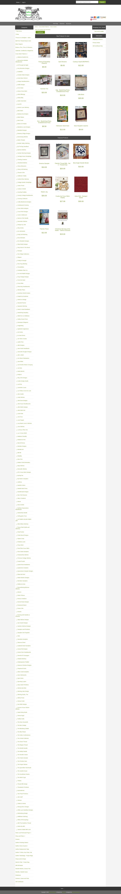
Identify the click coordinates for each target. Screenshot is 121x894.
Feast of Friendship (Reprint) (44, 62)
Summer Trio (44, 89)
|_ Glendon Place (20, 289)
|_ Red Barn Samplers (21, 580)
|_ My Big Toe (19, 475)
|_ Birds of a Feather (21, 123)
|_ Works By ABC (20, 826)
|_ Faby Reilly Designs (22, 244)
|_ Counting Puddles (21, 192)
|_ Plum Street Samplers (22, 551)
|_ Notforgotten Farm (21, 516)
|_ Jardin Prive (20, 342)
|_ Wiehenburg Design (22, 813)
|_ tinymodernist (20, 790)
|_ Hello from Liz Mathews (22, 315)
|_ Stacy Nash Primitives (22, 684)
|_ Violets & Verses (21, 803)
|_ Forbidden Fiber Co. (22, 270)
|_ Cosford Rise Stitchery (22, 179)
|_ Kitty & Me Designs (21, 377)
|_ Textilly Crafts (20, 718)
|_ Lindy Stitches (20, 397)
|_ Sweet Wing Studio (21, 712)
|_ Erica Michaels (20, 237)
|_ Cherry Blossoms (21, 166)
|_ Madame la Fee (20, 439)
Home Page (55, 23)
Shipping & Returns (98, 39)
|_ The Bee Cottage (21, 725)
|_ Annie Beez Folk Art (21, 78)
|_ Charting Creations (21, 159)
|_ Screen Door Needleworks (23, 652)
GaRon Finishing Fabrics (22, 842)
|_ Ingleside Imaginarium (22, 328)
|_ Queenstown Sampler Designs (24, 571)
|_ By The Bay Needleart (22, 146)
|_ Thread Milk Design (21, 784)
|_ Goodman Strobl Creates (23, 293)
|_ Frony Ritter (19, 283)
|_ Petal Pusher (20, 532)
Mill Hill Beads (19, 865)
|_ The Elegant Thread (22, 745)
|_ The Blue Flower (21, 731)
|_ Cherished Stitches (21, 162)
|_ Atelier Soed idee (21, 101)
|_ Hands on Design (21, 299)
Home (18, 2)
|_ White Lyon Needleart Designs (24, 810)
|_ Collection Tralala (21, 175)
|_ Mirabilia (19, 456)
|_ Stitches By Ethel (21, 688)
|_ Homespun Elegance (22, 322)
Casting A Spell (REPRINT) (81, 61)
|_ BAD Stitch (19, 110)
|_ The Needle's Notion (22, 754)
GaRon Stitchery (52, 892)
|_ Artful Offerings (20, 94)
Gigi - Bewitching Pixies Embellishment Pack (63, 90)
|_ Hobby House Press (22, 319)
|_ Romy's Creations (21, 598)
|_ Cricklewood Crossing (22, 205)
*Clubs (17, 34)
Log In (23, 2)
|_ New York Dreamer (21, 495)
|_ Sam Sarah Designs (22, 622)
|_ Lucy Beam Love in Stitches (24, 423)
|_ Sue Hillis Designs (21, 704)
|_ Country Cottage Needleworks (24, 195)
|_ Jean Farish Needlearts (22, 348)
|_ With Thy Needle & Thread (23, 823)
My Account (68, 23)
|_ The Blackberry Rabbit (22, 728)
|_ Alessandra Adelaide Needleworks (22, 61)
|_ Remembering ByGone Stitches (22, 588)
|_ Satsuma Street (20, 642)
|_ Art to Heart (19, 87)
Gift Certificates (19, 881)
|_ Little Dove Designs (21, 400)
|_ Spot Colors (19, 678)
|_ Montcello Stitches (21, 469)
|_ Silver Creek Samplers (22, 671)
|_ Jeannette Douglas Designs (24, 351)
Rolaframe (18, 875)
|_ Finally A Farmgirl (21, 260)
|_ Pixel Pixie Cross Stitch (22, 548)
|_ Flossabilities (20, 267)
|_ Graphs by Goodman (22, 296)
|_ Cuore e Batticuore (21, 214)
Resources (62, 23)
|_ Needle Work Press (21, 488)
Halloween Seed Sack (62, 126)
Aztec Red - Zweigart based (81, 196)
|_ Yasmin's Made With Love (23, 829)
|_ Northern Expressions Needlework (22, 508)
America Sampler (44, 163)
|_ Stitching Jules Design (22, 691)
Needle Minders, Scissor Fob (23, 868)
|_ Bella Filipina (20, 117)
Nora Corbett (53, 26)
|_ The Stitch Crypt (21, 777)
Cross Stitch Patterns (44, 26)
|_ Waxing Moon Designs (22, 806)
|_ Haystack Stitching (21, 306)
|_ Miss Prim (19, 459)
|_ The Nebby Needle (21, 751)
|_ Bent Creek (19, 120)
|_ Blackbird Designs (21, 130)
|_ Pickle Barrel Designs (22, 535)
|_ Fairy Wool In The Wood (23, 247)
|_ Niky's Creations (21, 498)
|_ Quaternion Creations (22, 567)
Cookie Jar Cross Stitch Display (63, 196)
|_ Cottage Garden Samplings (23, 182)
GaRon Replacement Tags (22, 849)
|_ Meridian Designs (21, 446)
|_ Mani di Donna (20, 443)
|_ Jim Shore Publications (22, 358)
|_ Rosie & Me (19, 608)
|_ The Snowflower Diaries (23, 774)
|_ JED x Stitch (20, 355)
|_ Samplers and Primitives (23, 629)
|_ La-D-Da (19, 384)
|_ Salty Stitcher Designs (22, 619)
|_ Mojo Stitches (20, 465)
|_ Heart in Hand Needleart (23, 309)
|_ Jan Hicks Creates (21, 338)
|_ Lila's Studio (20, 394)
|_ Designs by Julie (21, 224)
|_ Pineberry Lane (20, 541)
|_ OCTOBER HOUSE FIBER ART (23, 520)
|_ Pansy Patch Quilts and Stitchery (22, 528)
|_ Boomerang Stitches (22, 136)
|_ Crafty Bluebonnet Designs (23, 201)
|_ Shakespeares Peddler (22, 662)
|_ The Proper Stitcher (21, 764)
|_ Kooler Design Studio (22, 381)
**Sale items (19, 31)
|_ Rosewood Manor (21, 605)
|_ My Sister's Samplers (22, 478)
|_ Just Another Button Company (24, 364)
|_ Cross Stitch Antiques (22, 208)
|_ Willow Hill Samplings (22, 819)
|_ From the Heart (20, 280)
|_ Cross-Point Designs (22, 211)
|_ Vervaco (19, 800)
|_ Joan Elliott (19, 361)
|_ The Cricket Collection (22, 738)
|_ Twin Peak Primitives (22, 793)
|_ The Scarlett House (21, 771)
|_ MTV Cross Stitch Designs (23, 472)
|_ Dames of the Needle (22, 218)
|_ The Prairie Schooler (22, 758)
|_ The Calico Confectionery (23, 735)
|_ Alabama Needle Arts (22, 57)
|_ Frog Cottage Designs (22, 276)
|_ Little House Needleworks (23, 403)
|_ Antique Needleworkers (22, 81)
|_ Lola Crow (19, 416)
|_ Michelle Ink (20, 449)
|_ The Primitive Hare (21, 761)
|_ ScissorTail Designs (21, 649)
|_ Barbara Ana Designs (22, 114)
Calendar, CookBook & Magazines (24, 50)
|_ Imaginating (19, 325)
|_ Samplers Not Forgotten (23, 632)
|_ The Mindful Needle (21, 748)
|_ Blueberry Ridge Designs (23, 133)
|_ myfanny (19, 482)
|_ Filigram (19, 257)
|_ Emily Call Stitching (21, 234)
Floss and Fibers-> (20, 836)
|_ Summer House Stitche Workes (22, 708)
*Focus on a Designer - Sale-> (23, 37)
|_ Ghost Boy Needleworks (23, 286)
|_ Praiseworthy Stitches (22, 554)
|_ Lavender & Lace (21, 387)
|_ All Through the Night (22, 65)
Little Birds (81, 94)
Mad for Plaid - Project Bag (22, 862)
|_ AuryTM (18, 104)
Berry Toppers (19, 44)
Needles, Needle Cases (22, 872)
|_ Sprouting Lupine (21, 681)
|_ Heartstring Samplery (22, 312)
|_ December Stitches (21, 221)
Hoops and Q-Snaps (21, 859)
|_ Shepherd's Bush (21, 668)
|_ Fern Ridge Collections (22, 254)
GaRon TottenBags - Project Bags (24, 855)
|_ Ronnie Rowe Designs (22, 601)
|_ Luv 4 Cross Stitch (21, 433)
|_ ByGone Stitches (21, 149)
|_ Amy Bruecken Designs (22, 68)
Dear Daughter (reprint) (81, 126)
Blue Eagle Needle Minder (81, 163)
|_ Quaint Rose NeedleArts (23, 564)
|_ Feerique (19, 250)
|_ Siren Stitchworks (21, 675)
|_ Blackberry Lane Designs (23, 127)
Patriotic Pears (44, 229)
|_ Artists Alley (19, 97)
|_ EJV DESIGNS (20, 231)
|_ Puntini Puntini (20, 561)
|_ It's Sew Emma (20, 335)
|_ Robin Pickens (20, 595)
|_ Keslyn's (19, 374)
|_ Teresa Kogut (20, 715)
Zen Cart (64, 892)
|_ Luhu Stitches (20, 426)
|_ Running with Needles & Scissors (23, 615)
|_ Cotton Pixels (20, 185)
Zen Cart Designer (76, 892)
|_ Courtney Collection (21, 198)
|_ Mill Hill (18, 452)
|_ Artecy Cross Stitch (21, 91)
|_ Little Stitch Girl (20, 410)
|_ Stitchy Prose (20, 697)
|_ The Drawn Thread (21, 741)
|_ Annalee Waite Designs (22, 74)
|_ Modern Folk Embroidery (23, 462)
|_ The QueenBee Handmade (23, 767)
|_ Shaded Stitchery (21, 658)
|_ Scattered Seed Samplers (23, 645)
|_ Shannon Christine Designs (23, 665)
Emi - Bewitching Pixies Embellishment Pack (44, 121)
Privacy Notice (96, 42)
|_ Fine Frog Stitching (21, 263)
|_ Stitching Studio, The (22, 694)
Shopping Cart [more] (99, 27)
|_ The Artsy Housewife (22, 722)
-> (21, 53)
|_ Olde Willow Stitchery (22, 524)
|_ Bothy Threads (20, 140)
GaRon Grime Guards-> (22, 845)
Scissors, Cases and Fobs (22, 878)
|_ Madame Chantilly (21, 436)
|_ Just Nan (19, 368)
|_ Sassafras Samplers (22, 639)
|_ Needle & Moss (20, 485)
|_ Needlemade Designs (22, 491)
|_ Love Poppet (20, 420)
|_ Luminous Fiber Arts (22, 429)
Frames (17, 839)
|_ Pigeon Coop (20, 538)
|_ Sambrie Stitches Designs (23, 626)
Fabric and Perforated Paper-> (23, 832)
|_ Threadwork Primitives (22, 787)
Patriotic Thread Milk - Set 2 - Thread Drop (62, 164)
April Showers (62, 61)
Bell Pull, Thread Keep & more (23, 40)
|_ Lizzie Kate (19, 413)
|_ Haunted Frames (21, 302)
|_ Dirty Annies (20, 228)
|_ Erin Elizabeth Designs (22, 241)
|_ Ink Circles (19, 332)
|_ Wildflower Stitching (21, 816)
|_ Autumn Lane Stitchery (22, 107)
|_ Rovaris (18, 611)
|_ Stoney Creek (20, 701)
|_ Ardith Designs (20, 84)
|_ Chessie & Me (20, 172)
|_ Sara (18, 636)
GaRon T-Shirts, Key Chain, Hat (24, 852)
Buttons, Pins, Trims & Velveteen (24, 47)
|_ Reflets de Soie (20, 584)
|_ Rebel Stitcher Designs (22, 577)
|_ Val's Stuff (19, 797)
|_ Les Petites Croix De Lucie (23, 390)
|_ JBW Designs (20, 345)
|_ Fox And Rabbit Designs (23, 273)
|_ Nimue (18, 501)
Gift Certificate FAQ (98, 46)
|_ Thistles (18, 780)
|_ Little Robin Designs (22, 407)
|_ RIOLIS (18, 592)
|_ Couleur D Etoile (21, 188)
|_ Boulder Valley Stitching (22, 143)
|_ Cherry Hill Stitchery (22, 169)
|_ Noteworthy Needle (21, 512)
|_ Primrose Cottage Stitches (23, 558)
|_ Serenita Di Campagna (22, 655)
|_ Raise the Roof (20, 574)
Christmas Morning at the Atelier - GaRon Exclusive (62, 229)
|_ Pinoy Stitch (20, 545)
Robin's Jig (44, 192)
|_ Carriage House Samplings (23, 156)
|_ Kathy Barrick (20, 371)
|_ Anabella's (19, 71)
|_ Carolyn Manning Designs (23, 153)
